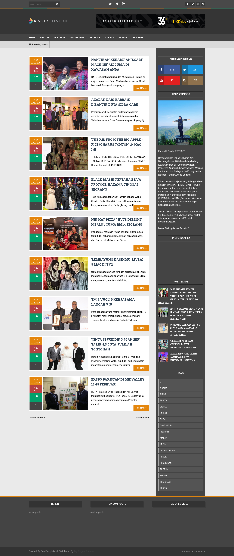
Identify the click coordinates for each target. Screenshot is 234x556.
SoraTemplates (49, 551)
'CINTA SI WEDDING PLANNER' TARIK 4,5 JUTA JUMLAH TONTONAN (115, 344)
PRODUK (94, 37)
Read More (141, 88)
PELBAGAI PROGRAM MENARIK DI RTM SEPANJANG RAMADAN (182, 344)
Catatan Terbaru (37, 417)
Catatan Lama (142, 417)
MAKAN (163, 438)
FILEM (163, 419)
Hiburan (59, 37)
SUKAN (109, 37)
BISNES (163, 407)
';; (160, 382)
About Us (185, 551)
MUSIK (163, 444)
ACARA (122, 37)
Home (32, 37)
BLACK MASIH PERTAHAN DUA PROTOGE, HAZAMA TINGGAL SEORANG (116, 184)
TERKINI (163, 488)
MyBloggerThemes (84, 551)
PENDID (163, 457)
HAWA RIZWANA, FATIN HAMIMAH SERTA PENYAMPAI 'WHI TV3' (183, 357)
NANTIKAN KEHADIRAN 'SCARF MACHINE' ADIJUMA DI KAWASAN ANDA (117, 64)
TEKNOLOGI (165, 482)
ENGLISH (137, 37)
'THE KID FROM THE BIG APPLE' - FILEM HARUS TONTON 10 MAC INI (117, 144)
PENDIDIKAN (166, 463)
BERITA (44, 37)
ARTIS (163, 394)
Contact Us (199, 551)
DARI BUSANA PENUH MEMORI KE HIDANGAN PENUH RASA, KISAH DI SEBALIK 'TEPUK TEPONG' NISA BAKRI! (178, 296)
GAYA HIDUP (166, 425)
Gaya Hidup (76, 37)
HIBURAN (164, 432)
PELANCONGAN (167, 450)
